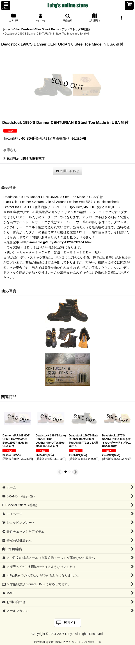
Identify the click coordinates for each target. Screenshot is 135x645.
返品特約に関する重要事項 (24, 158)
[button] (5, 5)
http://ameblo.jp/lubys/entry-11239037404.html (57, 242)
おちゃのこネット (60, 641)
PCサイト (70, 622)
